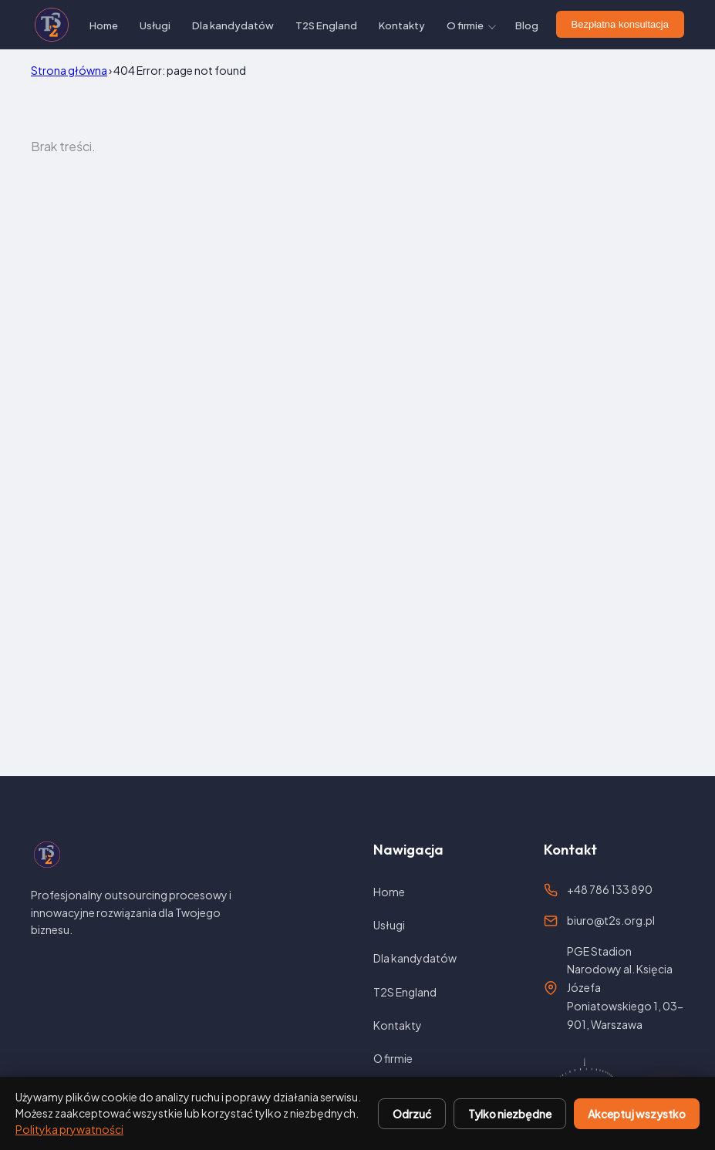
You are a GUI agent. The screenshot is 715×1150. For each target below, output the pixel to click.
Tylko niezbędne (509, 1114)
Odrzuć (412, 1114)
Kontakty (402, 25)
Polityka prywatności (69, 1129)
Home (103, 25)
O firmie (465, 25)
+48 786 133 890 (610, 889)
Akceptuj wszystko (637, 1114)
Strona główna (69, 70)
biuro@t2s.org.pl (611, 920)
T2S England (326, 25)
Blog (526, 25)
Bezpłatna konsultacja (620, 24)
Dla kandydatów (233, 25)
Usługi (155, 25)
